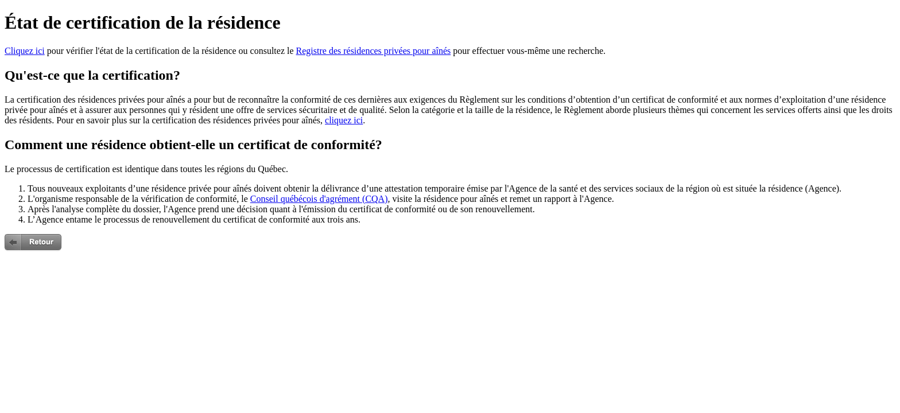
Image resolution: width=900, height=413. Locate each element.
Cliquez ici (25, 51)
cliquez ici (344, 120)
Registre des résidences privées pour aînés (373, 51)
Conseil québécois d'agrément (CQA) (319, 199)
